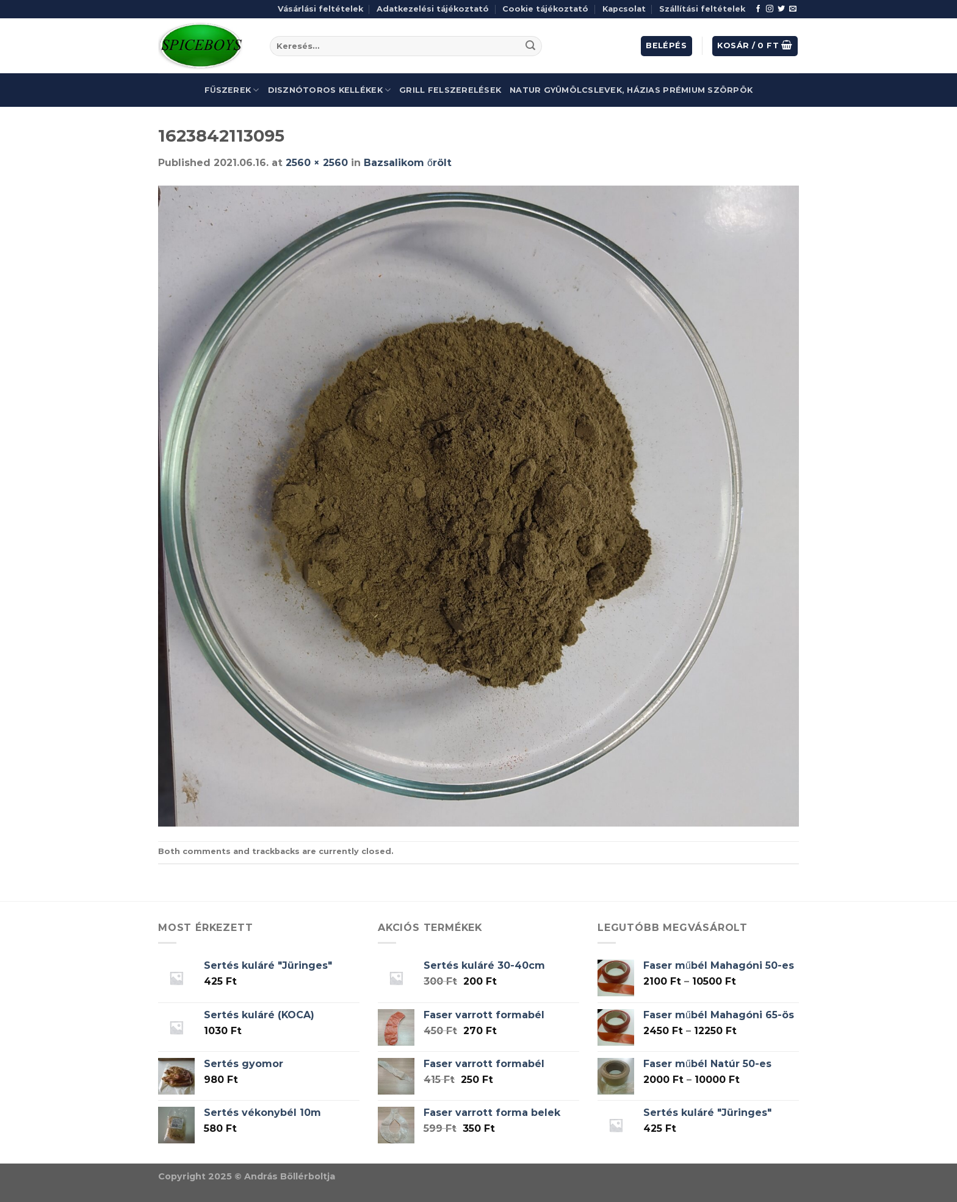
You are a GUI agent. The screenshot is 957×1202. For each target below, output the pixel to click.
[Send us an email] (792, 9)
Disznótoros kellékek (329, 90)
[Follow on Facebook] (758, 9)
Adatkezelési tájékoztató (433, 8)
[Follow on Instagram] (769, 9)
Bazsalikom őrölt (408, 162)
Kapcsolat (624, 8)
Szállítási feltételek (702, 8)
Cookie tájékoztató (545, 8)
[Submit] (530, 46)
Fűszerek (231, 90)
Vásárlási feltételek (320, 8)
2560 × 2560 (317, 162)
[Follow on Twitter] (781, 9)
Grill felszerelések (450, 90)
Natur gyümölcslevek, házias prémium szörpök (631, 90)
